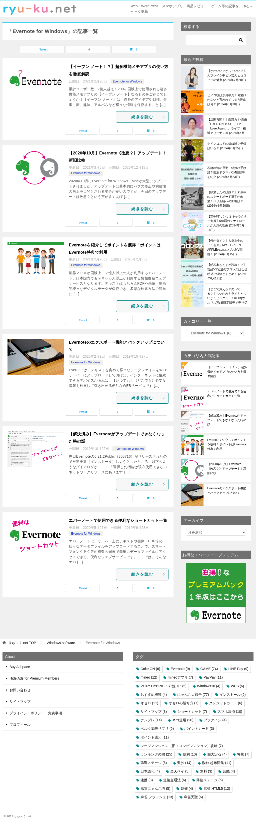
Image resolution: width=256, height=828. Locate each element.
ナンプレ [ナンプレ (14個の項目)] (151, 720)
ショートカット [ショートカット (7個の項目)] (192, 712)
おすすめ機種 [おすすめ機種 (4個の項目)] (153, 695)
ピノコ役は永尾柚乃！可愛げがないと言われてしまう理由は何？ (226, 99)
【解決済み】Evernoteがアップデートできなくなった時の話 (226, 420)
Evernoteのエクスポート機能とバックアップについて (226, 491)
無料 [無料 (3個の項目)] (206, 771)
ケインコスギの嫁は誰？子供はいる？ (226, 146)
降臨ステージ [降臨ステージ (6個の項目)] (209, 780)
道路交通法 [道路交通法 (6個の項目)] (174, 780)
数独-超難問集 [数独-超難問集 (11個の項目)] (216, 763)
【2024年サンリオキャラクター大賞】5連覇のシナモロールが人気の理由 (227, 223)
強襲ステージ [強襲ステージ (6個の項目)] (153, 763)
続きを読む (148, 117)
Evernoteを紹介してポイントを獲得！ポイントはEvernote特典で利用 (226, 444)
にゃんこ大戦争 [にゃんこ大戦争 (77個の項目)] (193, 695)
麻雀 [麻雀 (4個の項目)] (187, 789)
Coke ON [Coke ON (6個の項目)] (150, 669)
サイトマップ (20, 702)
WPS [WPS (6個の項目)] (237, 686)
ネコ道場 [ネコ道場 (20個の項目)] (183, 720)
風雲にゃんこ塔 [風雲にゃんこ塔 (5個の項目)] (155, 789)
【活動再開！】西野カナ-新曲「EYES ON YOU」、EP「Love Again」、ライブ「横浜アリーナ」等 (227, 126)
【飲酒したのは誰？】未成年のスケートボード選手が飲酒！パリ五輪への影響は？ (226, 198)
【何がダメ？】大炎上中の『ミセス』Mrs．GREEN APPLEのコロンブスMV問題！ (225, 247)
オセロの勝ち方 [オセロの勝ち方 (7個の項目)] (183, 703)
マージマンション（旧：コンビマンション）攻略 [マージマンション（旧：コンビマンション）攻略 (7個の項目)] (181, 746)
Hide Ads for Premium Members (34, 678)
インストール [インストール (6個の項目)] (233, 695)
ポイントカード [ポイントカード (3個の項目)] (199, 729)
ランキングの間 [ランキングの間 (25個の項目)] (156, 754)
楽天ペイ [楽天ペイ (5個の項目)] (180, 771)
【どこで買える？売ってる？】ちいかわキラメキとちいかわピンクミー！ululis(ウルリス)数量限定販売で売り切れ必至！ (227, 295)
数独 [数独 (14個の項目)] (184, 763)
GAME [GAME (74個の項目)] (209, 669)
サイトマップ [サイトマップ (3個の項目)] (153, 712)
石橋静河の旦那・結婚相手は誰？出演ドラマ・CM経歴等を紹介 (226, 172)
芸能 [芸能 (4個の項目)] (229, 771)
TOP (22, 643)
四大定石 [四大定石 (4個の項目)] (216, 754)
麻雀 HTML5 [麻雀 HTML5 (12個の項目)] (217, 789)
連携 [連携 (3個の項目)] (146, 780)
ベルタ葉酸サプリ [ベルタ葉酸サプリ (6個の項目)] (157, 729)
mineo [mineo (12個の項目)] (148, 677)
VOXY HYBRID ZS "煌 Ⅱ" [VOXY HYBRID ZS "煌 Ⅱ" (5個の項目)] (163, 686)
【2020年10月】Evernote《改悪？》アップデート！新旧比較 (226, 468)
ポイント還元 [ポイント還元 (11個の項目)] (154, 737)
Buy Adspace (20, 667)
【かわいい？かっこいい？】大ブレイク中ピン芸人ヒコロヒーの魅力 (226, 75)
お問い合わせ (20, 690)
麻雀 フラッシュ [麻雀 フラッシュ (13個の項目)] (156, 797)
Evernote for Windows (127, 81)
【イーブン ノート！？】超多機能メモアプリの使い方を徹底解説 (227, 371)
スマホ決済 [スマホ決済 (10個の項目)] (230, 712)
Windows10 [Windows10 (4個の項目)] (208, 686)
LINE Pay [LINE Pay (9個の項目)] (238, 669)
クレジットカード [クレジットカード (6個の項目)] (225, 703)
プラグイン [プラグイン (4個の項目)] (215, 720)
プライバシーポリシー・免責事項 (36, 713)
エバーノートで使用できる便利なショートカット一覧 (118, 520)
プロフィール (20, 725)
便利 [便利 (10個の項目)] (190, 754)
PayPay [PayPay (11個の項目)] (213, 677)
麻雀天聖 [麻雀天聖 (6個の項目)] (193, 797)
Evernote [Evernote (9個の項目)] (180, 669)
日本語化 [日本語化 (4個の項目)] (150, 771)
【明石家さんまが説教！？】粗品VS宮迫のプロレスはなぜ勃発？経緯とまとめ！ (227, 271)
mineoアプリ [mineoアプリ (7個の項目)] (180, 677)
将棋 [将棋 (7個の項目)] (243, 754)
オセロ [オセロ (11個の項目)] (149, 703)
